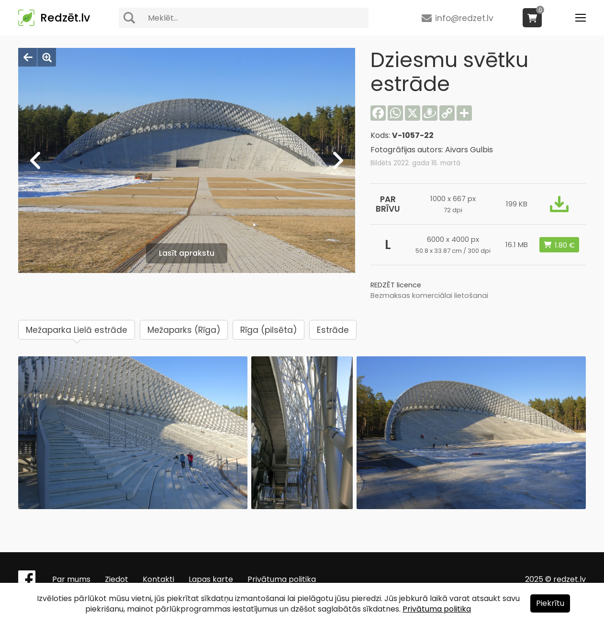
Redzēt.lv (65, 17)
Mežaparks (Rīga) (183, 330)
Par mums (71, 579)
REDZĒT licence (395, 285)
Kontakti (158, 579)
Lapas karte (211, 579)
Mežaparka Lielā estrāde (76, 330)
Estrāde (333, 330)
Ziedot (116, 579)
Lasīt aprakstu (186, 253)
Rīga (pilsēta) (268, 330)
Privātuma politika (281, 579)
